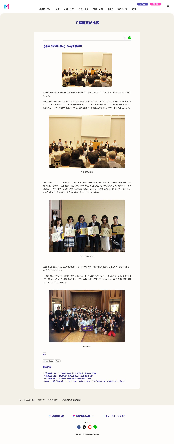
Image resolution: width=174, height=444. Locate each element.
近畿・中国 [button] (83, 9)
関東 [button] (58, 9)
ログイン (142, 4)
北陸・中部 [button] (69, 9)
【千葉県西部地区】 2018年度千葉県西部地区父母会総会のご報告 (68, 376)
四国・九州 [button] (98, 9)
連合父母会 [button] (123, 9)
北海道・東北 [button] (45, 9)
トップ (21, 400)
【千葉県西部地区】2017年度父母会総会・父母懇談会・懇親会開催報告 (70, 373)
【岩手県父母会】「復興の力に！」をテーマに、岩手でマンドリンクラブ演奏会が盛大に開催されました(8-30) (84, 381)
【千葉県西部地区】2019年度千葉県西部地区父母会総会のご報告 (67, 378)
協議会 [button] (110, 9)
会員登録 (155, 4)
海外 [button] (134, 9)
